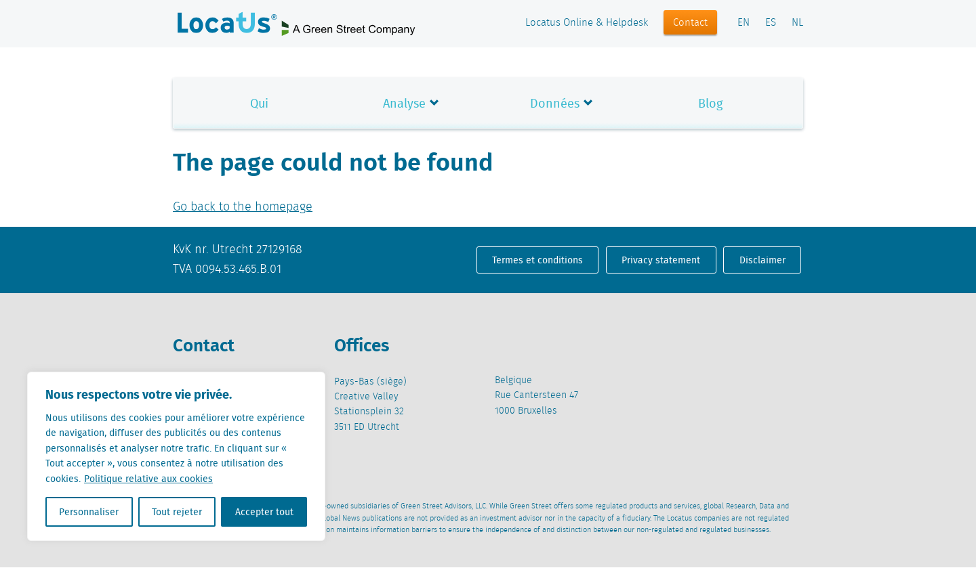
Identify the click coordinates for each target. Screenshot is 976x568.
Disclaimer (762, 260)
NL (797, 23)
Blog (710, 103)
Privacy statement (661, 260)
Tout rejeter (177, 512)
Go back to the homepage (242, 207)
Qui (259, 103)
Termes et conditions (537, 260)
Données (555, 103)
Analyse (404, 103)
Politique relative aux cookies (148, 478)
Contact (690, 23)
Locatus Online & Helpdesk (586, 23)
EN (743, 23)
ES (770, 23)
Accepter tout (264, 512)
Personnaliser (89, 512)
